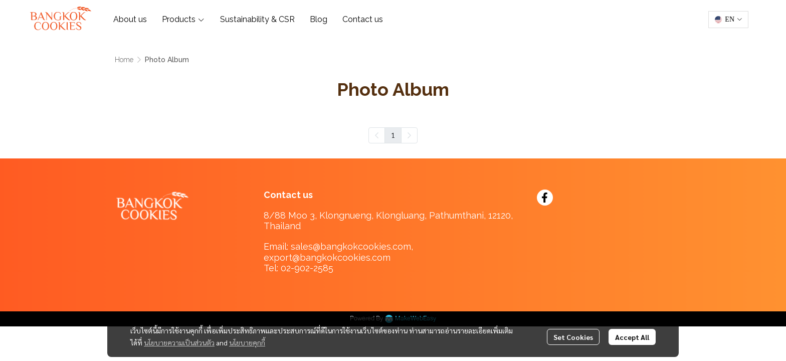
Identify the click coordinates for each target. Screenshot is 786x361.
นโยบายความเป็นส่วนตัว (179, 342)
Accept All (632, 336)
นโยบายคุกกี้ (247, 342)
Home (124, 60)
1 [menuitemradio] (393, 134)
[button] (728, 19)
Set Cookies (573, 336)
